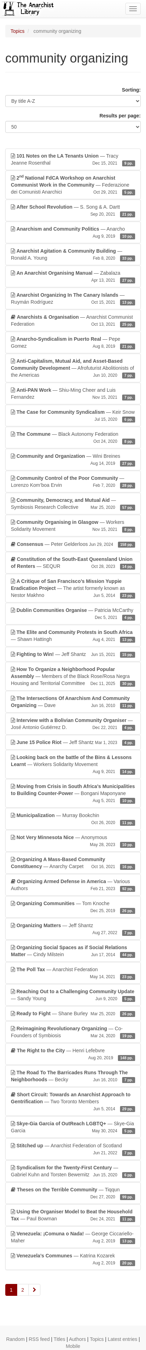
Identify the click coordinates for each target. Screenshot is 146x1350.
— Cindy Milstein (73, 951)
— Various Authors (73, 885)
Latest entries (122, 1339)
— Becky (73, 1076)
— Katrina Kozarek (73, 1259)
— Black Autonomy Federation (73, 438)
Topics (18, 31)
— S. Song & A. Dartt (73, 210)
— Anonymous (73, 841)
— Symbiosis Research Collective (73, 504)
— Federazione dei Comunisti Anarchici (73, 184)
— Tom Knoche (73, 907)
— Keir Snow (73, 416)
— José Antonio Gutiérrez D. (73, 724)
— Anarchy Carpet (73, 863)
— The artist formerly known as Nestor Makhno (73, 588)
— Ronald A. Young (73, 254)
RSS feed (39, 1339)
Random (15, 1339)
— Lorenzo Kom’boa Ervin (73, 482)
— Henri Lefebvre (73, 1054)
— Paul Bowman (73, 1215)
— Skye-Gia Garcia (73, 1127)
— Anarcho (73, 232)
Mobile (73, 1346)
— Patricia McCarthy (73, 614)
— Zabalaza (73, 276)
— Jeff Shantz (73, 654)
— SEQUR (73, 563)
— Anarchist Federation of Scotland (73, 1149)
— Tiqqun (73, 1193)
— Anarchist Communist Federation (73, 320)
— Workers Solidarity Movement (73, 526)
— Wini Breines (73, 460)
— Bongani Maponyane (73, 794)
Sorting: (131, 90)
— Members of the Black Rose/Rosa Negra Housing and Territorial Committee (73, 676)
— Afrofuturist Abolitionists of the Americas (73, 368)
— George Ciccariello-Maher (73, 1237)
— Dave (73, 702)
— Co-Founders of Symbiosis (73, 1032)
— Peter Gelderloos (73, 544)
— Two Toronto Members (73, 1102)
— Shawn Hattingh (73, 636)
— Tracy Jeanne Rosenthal (73, 159)
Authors (77, 1339)
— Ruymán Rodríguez (73, 298)
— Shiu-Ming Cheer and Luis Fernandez (73, 393)
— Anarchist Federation (73, 973)
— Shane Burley (73, 1013)
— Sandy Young (73, 995)
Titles (59, 1339)
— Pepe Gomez (73, 342)
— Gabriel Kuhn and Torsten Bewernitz (73, 1171)
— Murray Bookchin (73, 819)
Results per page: (120, 115)
